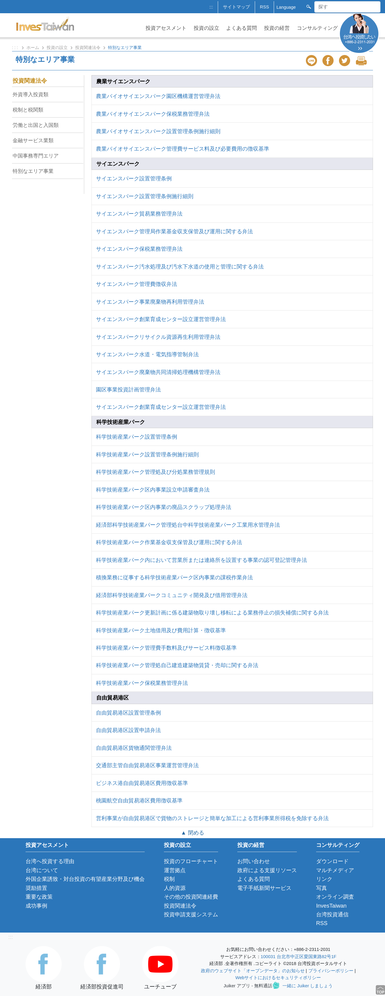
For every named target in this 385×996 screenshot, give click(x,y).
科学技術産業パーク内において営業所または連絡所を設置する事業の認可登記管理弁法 (201, 560)
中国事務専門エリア (36, 156)
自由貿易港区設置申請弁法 (128, 730)
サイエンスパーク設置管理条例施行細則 (144, 196)
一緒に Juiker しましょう (307, 985)
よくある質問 (241, 28)
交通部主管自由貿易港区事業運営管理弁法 (147, 765)
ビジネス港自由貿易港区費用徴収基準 (142, 783)
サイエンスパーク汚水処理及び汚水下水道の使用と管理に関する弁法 (180, 266)
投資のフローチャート (191, 861)
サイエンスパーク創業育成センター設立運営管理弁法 (161, 319)
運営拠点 (175, 870)
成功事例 (36, 906)
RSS (264, 7)
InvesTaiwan (331, 906)
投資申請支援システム (191, 914)
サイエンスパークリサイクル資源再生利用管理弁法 (158, 337)
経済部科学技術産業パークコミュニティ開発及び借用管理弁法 (172, 595)
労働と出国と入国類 (36, 125)
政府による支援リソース (267, 870)
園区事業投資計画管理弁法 (128, 389)
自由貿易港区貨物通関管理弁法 (134, 748)
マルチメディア (335, 870)
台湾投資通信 (332, 914)
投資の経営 (277, 28)
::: (211, 7)
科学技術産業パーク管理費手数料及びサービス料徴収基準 (166, 648)
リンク (324, 879)
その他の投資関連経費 (191, 896)
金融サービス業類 (33, 140)
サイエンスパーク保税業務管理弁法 (139, 249)
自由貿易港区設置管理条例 (128, 712)
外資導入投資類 (30, 94)
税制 (169, 879)
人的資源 (175, 888)
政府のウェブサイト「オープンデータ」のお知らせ (253, 970)
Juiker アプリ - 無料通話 (248, 985)
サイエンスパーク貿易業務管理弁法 (139, 213)
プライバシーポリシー (330, 970)
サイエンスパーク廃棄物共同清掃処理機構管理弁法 (158, 372)
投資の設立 (206, 28)
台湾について (42, 870)
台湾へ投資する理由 (50, 861)
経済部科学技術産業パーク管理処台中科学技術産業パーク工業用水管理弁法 (188, 525)
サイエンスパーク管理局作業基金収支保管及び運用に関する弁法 (174, 231)
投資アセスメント (166, 28)
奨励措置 (36, 888)
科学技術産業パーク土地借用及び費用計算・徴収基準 (161, 630)
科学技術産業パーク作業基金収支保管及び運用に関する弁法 (169, 542)
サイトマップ (236, 7)
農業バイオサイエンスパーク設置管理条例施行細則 (158, 131)
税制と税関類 (28, 110)
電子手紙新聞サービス (264, 888)
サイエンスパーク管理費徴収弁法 (136, 284)
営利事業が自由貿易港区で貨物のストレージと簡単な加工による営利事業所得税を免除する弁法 (212, 818)
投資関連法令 (87, 47)
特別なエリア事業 (33, 171)
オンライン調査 (335, 896)
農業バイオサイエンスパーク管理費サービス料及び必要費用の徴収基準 (182, 149)
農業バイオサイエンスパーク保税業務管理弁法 (153, 114)
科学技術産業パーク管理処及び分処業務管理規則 (155, 472)
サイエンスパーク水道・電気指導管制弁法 (147, 354)
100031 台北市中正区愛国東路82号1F (299, 956)
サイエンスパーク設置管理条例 (134, 178)
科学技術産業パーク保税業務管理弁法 (142, 683)
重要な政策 (39, 896)
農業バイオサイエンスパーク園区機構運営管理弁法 (158, 96)
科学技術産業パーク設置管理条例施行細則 (147, 454)
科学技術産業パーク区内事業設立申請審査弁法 (153, 489)
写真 (321, 888)
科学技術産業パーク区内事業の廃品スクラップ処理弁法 (163, 507)
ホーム (32, 47)
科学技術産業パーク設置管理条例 (136, 437)
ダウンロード (332, 861)
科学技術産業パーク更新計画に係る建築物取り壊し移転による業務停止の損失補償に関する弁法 (212, 612)
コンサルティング (317, 28)
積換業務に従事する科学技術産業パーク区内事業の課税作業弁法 (174, 577)
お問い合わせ (253, 861)
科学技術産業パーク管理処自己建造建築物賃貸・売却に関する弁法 (177, 665)
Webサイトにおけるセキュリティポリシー (278, 977)
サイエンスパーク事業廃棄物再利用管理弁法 (150, 302)
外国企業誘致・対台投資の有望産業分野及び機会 (85, 879)
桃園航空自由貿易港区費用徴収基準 (139, 800)
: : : (15, 47)
